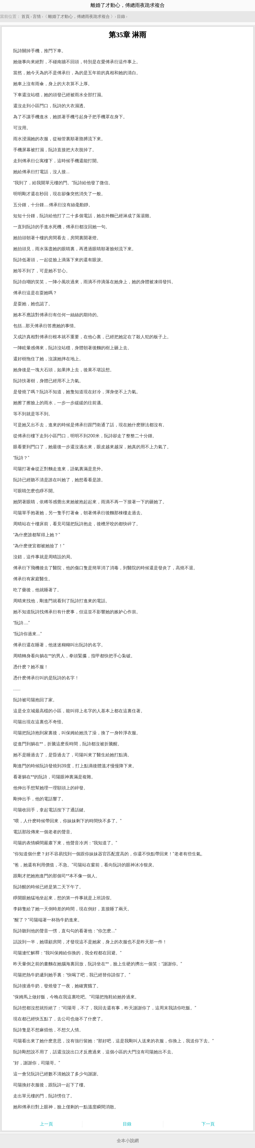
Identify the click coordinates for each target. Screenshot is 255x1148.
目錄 (121, 16)
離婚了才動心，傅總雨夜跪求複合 (79, 16)
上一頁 (46, 1124)
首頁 (25, 16)
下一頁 (208, 1124)
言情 (37, 16)
